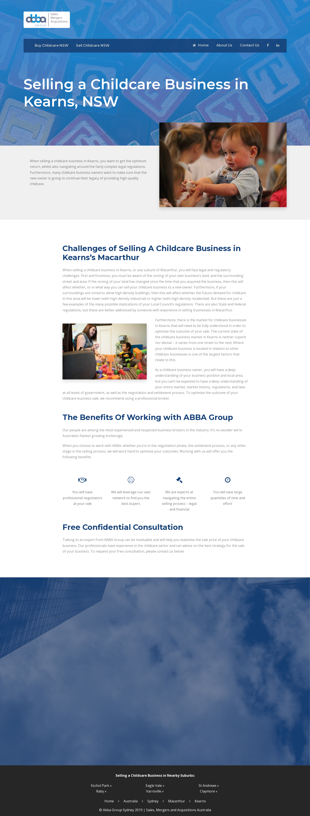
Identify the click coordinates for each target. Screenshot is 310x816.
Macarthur (176, 801)
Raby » (101, 791)
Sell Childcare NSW (92, 45)
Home (201, 45)
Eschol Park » (101, 785)
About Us (224, 45)
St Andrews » (209, 785)
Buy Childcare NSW (51, 45)
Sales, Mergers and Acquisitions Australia (178, 810)
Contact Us (249, 45)
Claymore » (208, 791)
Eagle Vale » (155, 785)
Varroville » (155, 791)
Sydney (152, 801)
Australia (131, 801)
